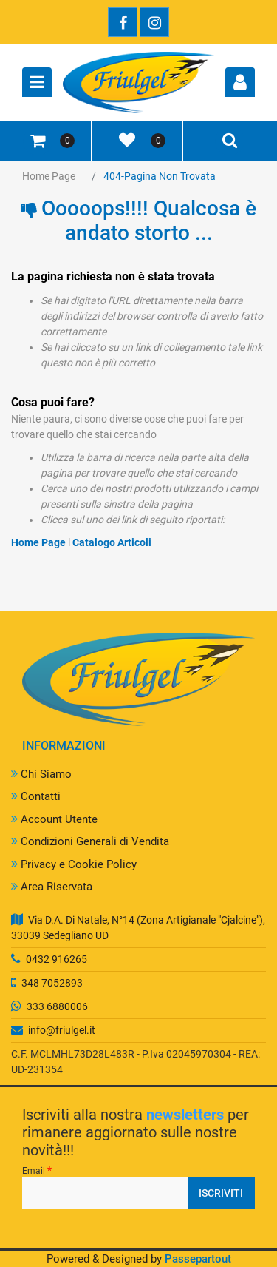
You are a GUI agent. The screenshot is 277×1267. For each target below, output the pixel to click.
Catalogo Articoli (111, 542)
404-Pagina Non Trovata (159, 176)
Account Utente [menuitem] (54, 819)
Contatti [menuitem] (36, 796)
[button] (221, 1193)
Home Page (48, 176)
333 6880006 (57, 1006)
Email (37, 1170)
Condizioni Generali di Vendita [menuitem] (90, 841)
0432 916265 (56, 959)
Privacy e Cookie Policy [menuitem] (74, 864)
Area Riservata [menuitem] (51, 886)
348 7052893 (52, 983)
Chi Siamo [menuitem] (41, 774)
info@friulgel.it (61, 1030)
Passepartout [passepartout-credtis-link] (198, 1259)
